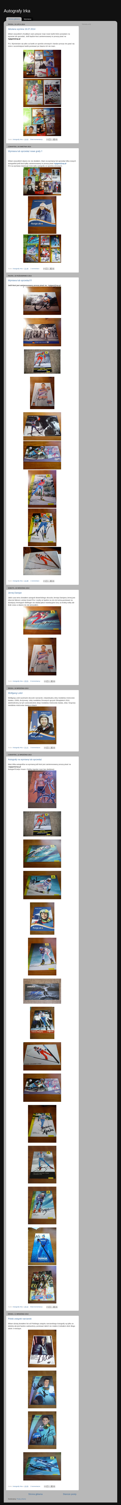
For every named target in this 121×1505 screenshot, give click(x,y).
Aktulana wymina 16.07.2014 (21, 29)
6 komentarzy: (35, 681)
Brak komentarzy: (36, 139)
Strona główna (14, 19)
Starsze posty (69, 1494)
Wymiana (27, 19)
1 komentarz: (35, 269)
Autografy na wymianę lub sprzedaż (25, 759)
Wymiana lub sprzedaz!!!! (20, 280)
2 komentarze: (35, 1486)
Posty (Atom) (21, 1499)
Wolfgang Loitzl (15, 693)
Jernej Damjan (15, 593)
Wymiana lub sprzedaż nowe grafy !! (25, 151)
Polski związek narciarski (20, 1319)
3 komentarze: (35, 747)
